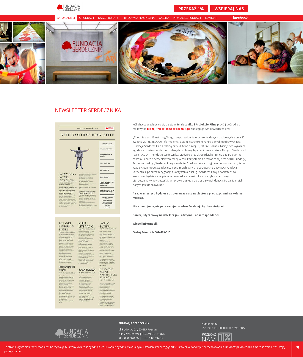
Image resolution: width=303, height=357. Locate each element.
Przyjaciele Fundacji (187, 18)
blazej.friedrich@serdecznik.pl (168, 129)
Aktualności (66, 18)
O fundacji (86, 18)
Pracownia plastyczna (139, 18)
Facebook (240, 17)
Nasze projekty (108, 18)
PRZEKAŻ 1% (191, 9)
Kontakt (211, 18)
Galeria (164, 18)
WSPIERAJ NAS (229, 9)
